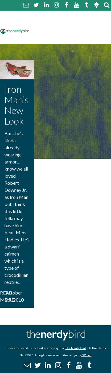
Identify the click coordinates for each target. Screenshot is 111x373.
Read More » (8, 296)
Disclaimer (88, 23)
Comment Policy (51, 23)
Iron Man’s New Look (16, 105)
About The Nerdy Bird (57, 16)
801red (86, 355)
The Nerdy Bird (75, 348)
